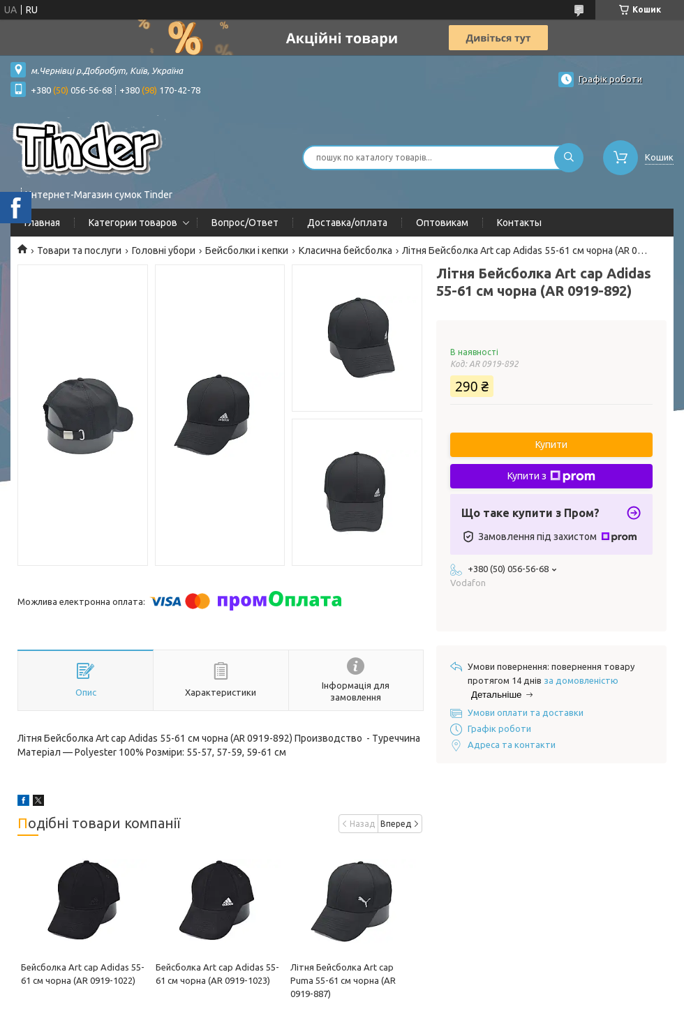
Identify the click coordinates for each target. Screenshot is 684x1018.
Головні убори (163, 250)
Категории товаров (133, 222)
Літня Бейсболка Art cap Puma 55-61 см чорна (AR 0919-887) (343, 980)
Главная (42, 222)
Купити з (551, 476)
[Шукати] (568, 157)
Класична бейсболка (345, 250)
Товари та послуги (79, 250)
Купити (551, 444)
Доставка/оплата (347, 222)
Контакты (519, 222)
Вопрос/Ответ (244, 222)
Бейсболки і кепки (246, 250)
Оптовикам (442, 222)
